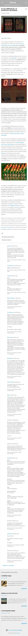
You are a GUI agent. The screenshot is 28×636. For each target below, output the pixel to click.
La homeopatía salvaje (8, 610)
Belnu (8, 395)
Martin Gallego (10, 298)
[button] (26, 9)
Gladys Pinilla (10, 382)
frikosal (13, 2)
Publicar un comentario (8, 565)
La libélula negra (6, 576)
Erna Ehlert (9, 533)
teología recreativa (6, 240)
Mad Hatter (10, 358)
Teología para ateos (14, 205)
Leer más (24, 588)
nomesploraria (10, 265)
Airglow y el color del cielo (9, 593)
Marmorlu (9, 337)
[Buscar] (26, 3)
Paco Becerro (10, 312)
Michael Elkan (17, 633)
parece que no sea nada (6, 227)
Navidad (14, 58)
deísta (2, 153)
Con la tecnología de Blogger (14, 630)
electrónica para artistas (8, 237)
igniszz (9, 246)
